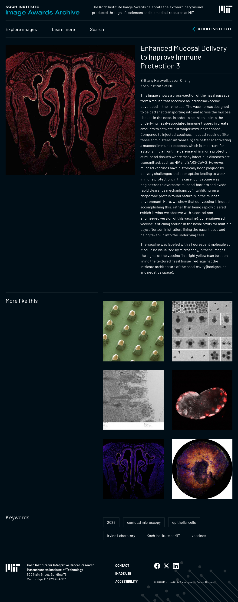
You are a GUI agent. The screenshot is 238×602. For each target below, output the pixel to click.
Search (97, 29)
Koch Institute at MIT (163, 535)
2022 (111, 522)
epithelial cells (184, 522)
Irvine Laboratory (121, 535)
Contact (122, 566)
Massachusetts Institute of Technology (55, 570)
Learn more (63, 29)
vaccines (199, 535)
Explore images (21, 29)
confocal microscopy (144, 522)
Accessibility (126, 581)
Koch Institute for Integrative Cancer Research (60, 565)
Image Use (123, 573)
